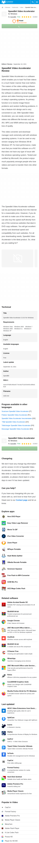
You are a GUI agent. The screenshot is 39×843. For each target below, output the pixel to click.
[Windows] (7, 7)
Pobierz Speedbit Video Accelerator (14, 415)
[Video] (21, 7)
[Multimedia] (15, 7)
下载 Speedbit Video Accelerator (13, 422)
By (12, 17)
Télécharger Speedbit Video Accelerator (16, 425)
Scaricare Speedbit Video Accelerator (15, 411)
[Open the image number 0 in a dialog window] (17, 258)
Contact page (22, 500)
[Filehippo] (7, 2)
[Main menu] (37, 2)
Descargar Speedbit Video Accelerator (15, 429)
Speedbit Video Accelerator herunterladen (17, 418)
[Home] (2, 7)
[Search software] (33, 2)
